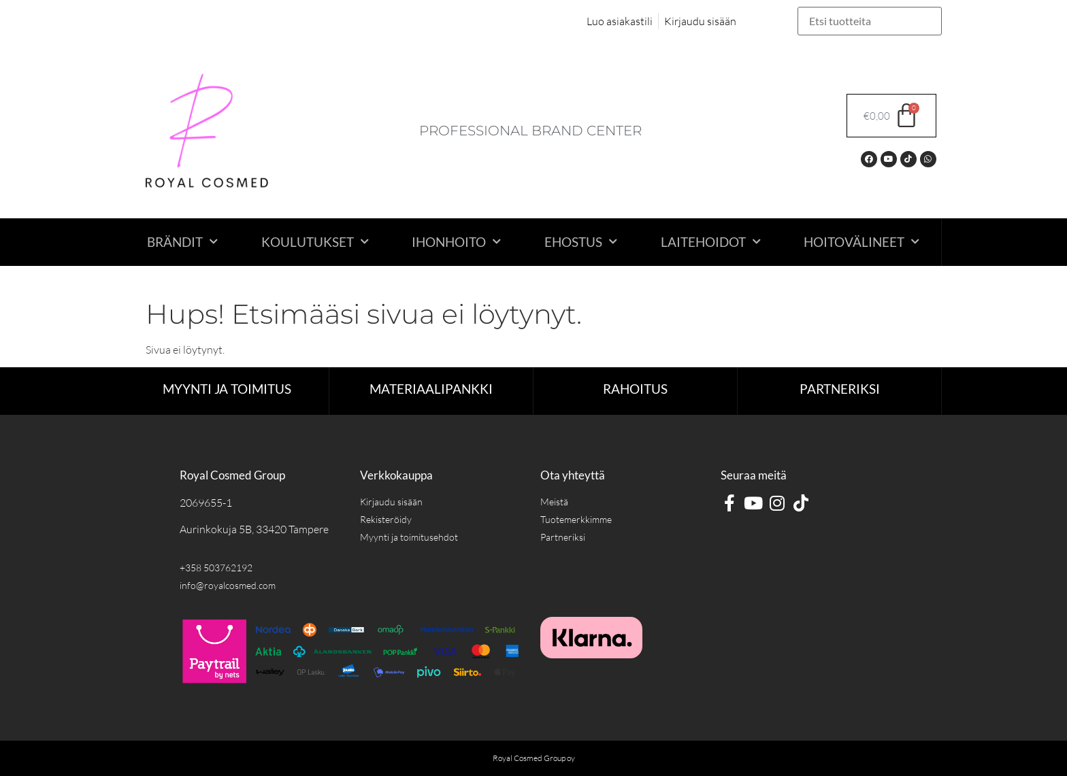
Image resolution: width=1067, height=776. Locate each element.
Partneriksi (840, 389)
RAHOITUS (635, 389)
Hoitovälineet (861, 242)
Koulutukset (315, 242)
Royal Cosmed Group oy (534, 758)
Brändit (182, 242)
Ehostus (580, 242)
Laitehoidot (711, 242)
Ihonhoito (456, 242)
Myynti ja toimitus (227, 389)
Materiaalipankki (431, 389)
